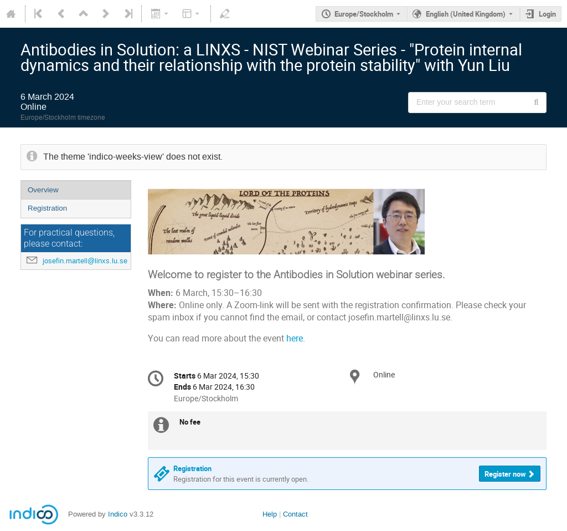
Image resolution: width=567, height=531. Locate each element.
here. (295, 338)
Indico (117, 514)
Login (547, 14)
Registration (47, 208)
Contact (295, 514)
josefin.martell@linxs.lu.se (85, 261)
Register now (505, 474)
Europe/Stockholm (363, 14)
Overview (43, 190)
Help (269, 514)
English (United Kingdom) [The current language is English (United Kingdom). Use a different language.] (466, 14)
